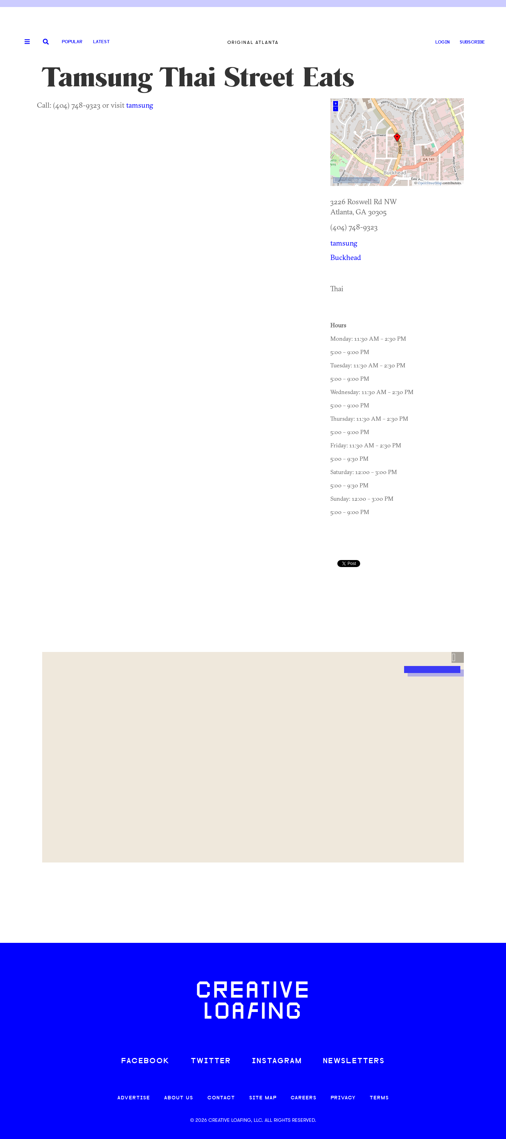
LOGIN (442, 42)
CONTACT (221, 1098)
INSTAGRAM (277, 1061)
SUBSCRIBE (472, 42)
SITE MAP (263, 1098)
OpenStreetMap (430, 183)
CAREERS (304, 1098)
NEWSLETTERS (354, 1061)
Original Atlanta (253, 42)
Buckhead (345, 257)
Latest (101, 42)
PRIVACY (343, 1098)
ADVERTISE (133, 1098)
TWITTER (211, 1061)
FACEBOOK (145, 1061)
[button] (458, 657)
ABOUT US (178, 1098)
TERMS (379, 1098)
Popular (72, 42)
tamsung (139, 104)
